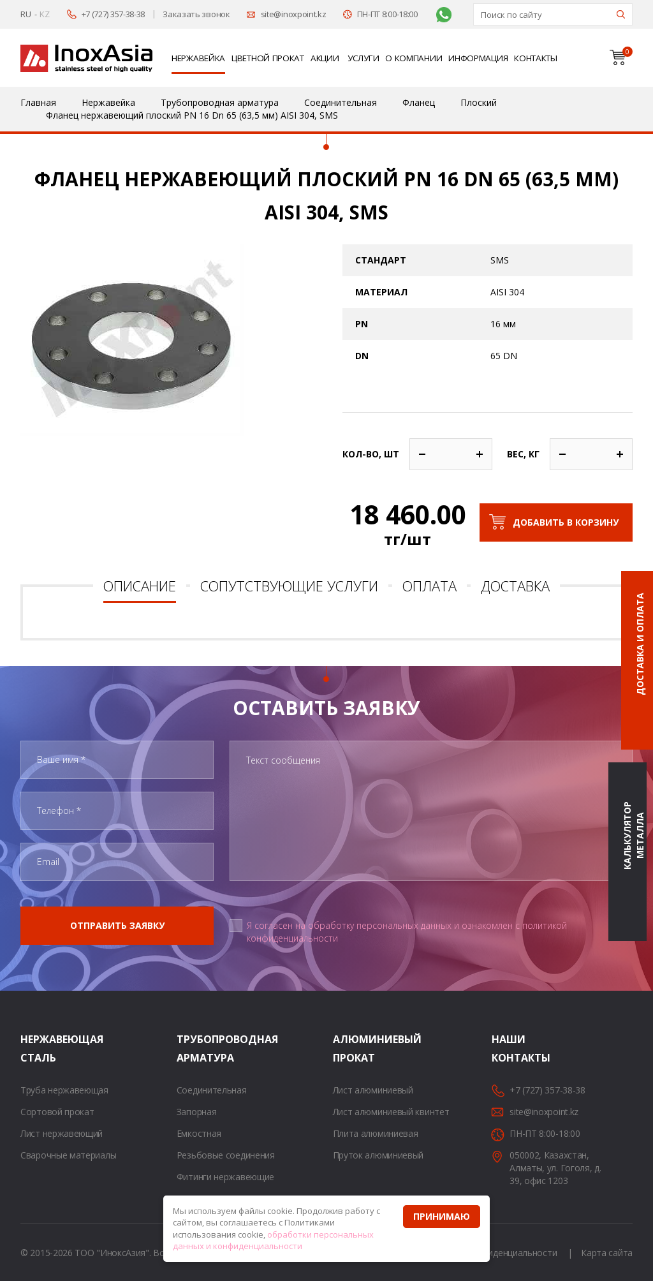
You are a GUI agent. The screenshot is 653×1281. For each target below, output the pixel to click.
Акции (325, 58)
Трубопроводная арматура (193, 1048)
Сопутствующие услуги (289, 585)
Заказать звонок (196, 14)
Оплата (429, 585)
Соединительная (212, 1090)
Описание (139, 585)
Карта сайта (607, 1253)
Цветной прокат (267, 58)
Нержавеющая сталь (36, 1048)
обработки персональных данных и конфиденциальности (273, 1240)
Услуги (363, 58)
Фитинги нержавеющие (225, 1177)
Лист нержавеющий (61, 1133)
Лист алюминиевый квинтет (391, 1112)
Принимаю (441, 1216)
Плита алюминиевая (375, 1133)
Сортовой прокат (57, 1112)
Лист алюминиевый (373, 1090)
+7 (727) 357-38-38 (113, 14)
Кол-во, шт (370, 454)
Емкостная (199, 1133)
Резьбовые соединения (226, 1155)
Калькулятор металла (633, 835)
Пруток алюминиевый (378, 1155)
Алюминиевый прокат (349, 1048)
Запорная (197, 1112)
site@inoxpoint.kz (293, 14)
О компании (413, 58)
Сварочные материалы (68, 1155)
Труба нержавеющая (64, 1090)
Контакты (535, 58)
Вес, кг (523, 454)
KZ (44, 14)
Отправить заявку (117, 925)
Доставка (515, 585)
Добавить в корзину (566, 522)
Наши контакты (508, 1048)
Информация (478, 58)
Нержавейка (198, 58)
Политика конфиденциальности (490, 1253)
